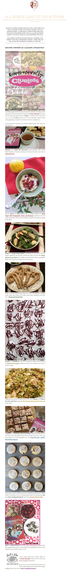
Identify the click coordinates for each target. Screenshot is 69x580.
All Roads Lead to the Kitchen (34, 17)
